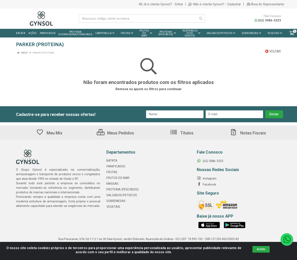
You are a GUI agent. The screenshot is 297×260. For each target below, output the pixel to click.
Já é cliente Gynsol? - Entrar (161, 4)
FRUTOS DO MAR (117, 178)
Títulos (181, 133)
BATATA (111, 160)
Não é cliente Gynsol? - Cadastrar (214, 4)
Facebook (206, 184)
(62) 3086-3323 (268, 20)
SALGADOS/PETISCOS (121, 195)
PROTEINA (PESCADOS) (122, 189)
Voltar (273, 51)
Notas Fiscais (248, 133)
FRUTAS (111, 172)
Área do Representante (265, 4)
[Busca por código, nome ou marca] (138, 18)
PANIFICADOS (115, 166)
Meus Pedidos (115, 133)
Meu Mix (49, 133)
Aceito (261, 250)
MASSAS (112, 183)
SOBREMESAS (115, 201)
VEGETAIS (113, 207)
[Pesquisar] (201, 18)
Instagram (206, 178)
